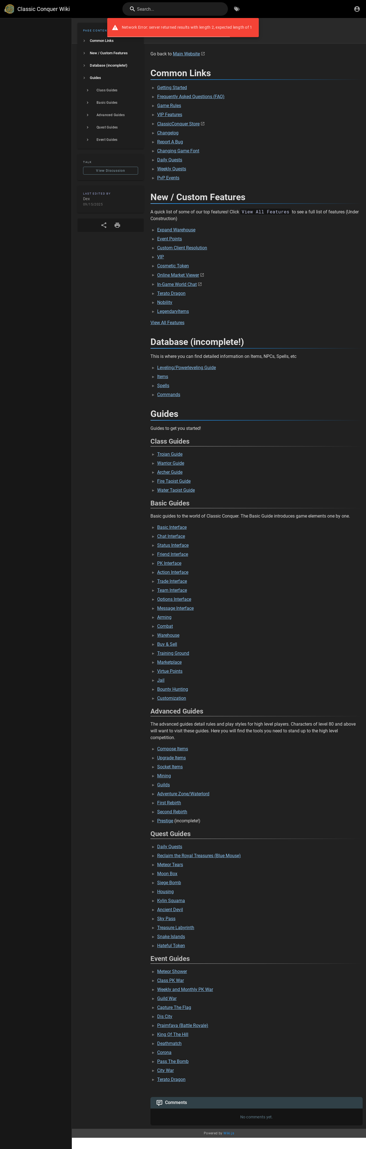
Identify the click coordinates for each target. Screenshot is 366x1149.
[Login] (357, 9)
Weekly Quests (171, 168)
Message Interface (175, 608)
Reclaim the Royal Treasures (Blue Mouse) (199, 855)
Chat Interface (171, 536)
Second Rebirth (172, 811)
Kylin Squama (171, 900)
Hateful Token (171, 945)
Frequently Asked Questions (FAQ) (191, 96)
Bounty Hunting (172, 689)
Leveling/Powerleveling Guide (186, 367)
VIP (160, 256)
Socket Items (170, 766)
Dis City (164, 1016)
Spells (163, 385)
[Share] (104, 225)
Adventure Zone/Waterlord (183, 793)
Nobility (164, 302)
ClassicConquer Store (178, 124)
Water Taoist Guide (176, 490)
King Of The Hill (172, 1034)
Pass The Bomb (173, 1061)
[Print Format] (117, 225)
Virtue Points (169, 671)
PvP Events (168, 177)
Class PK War (170, 980)
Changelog (168, 133)
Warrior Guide (170, 463)
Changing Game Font (178, 150)
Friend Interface (172, 554)
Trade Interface (172, 581)
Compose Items (172, 748)
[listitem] (110, 40)
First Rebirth (169, 802)
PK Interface (169, 563)
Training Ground (173, 653)
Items (162, 376)
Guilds (163, 784)
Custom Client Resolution (182, 247)
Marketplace (169, 662)
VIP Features (169, 114)
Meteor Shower (172, 971)
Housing (165, 891)
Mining (164, 775)
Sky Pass (166, 918)
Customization (171, 698)
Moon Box (167, 873)
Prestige (165, 820)
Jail (160, 680)
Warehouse (168, 635)
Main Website (186, 54)
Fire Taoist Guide (174, 481)
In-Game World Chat (177, 284)
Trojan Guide (169, 454)
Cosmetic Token (173, 265)
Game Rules (169, 105)
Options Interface (174, 599)
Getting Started (172, 87)
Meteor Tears (170, 864)
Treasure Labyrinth (175, 927)
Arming (164, 617)
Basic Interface (172, 527)
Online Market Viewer (178, 275)
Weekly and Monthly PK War (185, 989)
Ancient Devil (170, 909)
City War (165, 1070)
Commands (168, 394)
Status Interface (173, 545)
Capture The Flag (174, 1007)
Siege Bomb (169, 882)
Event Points (169, 238)
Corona (164, 1052)
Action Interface (172, 572)
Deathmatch (169, 1043)
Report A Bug (170, 142)
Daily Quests (169, 159)
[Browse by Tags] (237, 9)
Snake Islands (171, 936)
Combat (165, 626)
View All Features (167, 322)
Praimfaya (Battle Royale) (182, 1025)
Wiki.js (228, 1133)
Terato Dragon (171, 293)
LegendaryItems (173, 311)
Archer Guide (169, 472)
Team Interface (172, 590)
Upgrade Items (171, 757)
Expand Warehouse (176, 229)
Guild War (167, 998)
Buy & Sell (167, 644)
